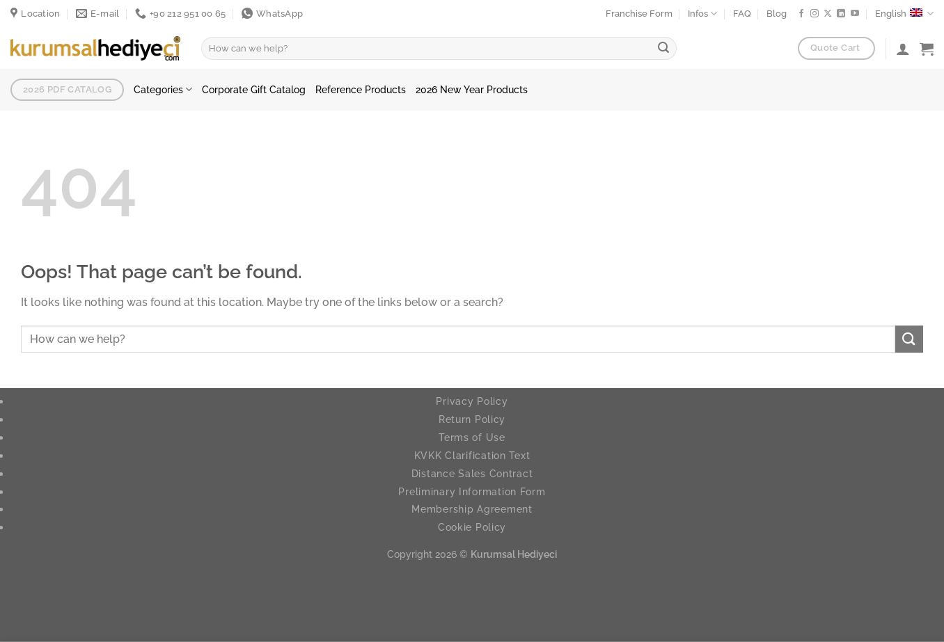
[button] (927, 48)
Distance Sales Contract (472, 473)
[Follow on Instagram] (814, 14)
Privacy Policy (472, 401)
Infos (702, 13)
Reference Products (360, 89)
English (904, 13)
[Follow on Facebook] (801, 14)
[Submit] (663, 49)
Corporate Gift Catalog (254, 89)
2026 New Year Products (472, 89)
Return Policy (472, 419)
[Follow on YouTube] (855, 14)
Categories (163, 89)
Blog (776, 13)
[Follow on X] (828, 14)
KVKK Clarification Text (472, 455)
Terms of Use (472, 437)
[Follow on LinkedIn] (841, 14)
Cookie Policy (472, 527)
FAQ (742, 13)
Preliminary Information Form (471, 491)
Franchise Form (639, 13)
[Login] (903, 48)
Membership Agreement (471, 509)
